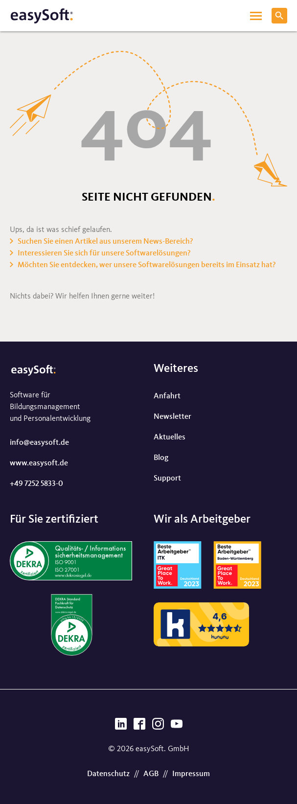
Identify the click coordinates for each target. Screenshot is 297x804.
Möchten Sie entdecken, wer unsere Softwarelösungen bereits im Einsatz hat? (147, 265)
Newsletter (172, 417)
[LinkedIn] (121, 727)
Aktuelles (169, 437)
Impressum (191, 774)
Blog (161, 458)
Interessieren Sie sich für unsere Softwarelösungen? (104, 253)
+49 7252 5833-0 (36, 484)
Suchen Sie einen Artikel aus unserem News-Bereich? (105, 242)
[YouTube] (177, 727)
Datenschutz (108, 774)
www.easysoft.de (39, 463)
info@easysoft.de (39, 443)
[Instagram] (158, 727)
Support (167, 478)
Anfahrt (167, 396)
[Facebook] (139, 727)
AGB (151, 774)
